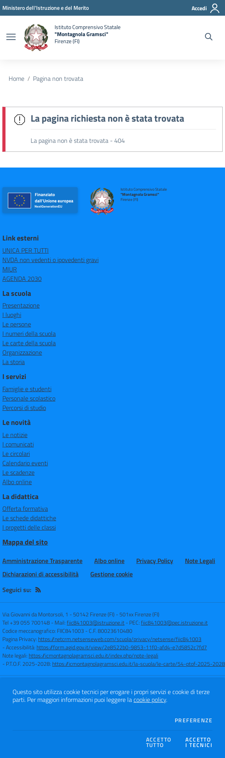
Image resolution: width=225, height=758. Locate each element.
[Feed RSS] (38, 589)
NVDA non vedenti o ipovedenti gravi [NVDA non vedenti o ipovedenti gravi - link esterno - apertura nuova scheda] (50, 259)
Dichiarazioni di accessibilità (40, 574)
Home (16, 78)
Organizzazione (22, 352)
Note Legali (200, 560)
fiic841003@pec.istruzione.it (174, 622)
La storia (13, 361)
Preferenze (193, 720)
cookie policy (150, 699)
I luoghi (11, 314)
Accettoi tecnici (198, 742)
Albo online (17, 482)
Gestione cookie (111, 574)
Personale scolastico (28, 398)
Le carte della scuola (29, 343)
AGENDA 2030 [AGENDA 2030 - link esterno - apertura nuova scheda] (22, 278)
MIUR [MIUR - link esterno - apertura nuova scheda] (9, 269)
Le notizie (14, 434)
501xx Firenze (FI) (139, 614)
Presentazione (21, 305)
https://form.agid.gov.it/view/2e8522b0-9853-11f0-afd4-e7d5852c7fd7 (122, 647)
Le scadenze (18, 472)
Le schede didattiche (29, 518)
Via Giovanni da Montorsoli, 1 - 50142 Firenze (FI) (58, 614)
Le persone (16, 324)
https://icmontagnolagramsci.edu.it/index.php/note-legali (93, 655)
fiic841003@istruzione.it (95, 622)
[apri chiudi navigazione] (11, 37)
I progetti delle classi (29, 527)
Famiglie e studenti (26, 389)
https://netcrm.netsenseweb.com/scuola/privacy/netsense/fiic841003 (119, 639)
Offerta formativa (25, 508)
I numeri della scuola (29, 333)
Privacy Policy (154, 560)
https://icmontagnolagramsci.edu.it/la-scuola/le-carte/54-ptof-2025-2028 (138, 664)
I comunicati (18, 444)
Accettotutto (159, 742)
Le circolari (16, 453)
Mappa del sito (25, 542)
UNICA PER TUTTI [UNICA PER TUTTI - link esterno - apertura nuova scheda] (25, 250)
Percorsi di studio (24, 407)
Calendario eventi (25, 463)
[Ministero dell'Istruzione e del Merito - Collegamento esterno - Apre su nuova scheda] (45, 8)
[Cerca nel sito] (209, 38)
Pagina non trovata (58, 78)
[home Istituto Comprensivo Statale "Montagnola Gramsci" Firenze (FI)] (72, 38)
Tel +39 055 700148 (26, 622)
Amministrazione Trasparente (42, 560)
